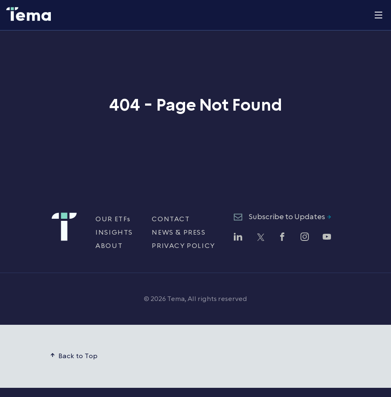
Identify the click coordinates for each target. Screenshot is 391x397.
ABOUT (109, 245)
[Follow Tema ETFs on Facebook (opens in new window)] (282, 238)
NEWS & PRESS (179, 232)
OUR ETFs (113, 219)
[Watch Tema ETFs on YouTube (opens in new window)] (327, 238)
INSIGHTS (114, 232)
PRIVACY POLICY (183, 245)
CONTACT (171, 219)
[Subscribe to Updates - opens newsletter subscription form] (282, 217)
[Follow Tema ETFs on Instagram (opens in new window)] (305, 238)
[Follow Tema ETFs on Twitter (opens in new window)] (260, 238)
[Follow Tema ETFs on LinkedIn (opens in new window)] (238, 238)
